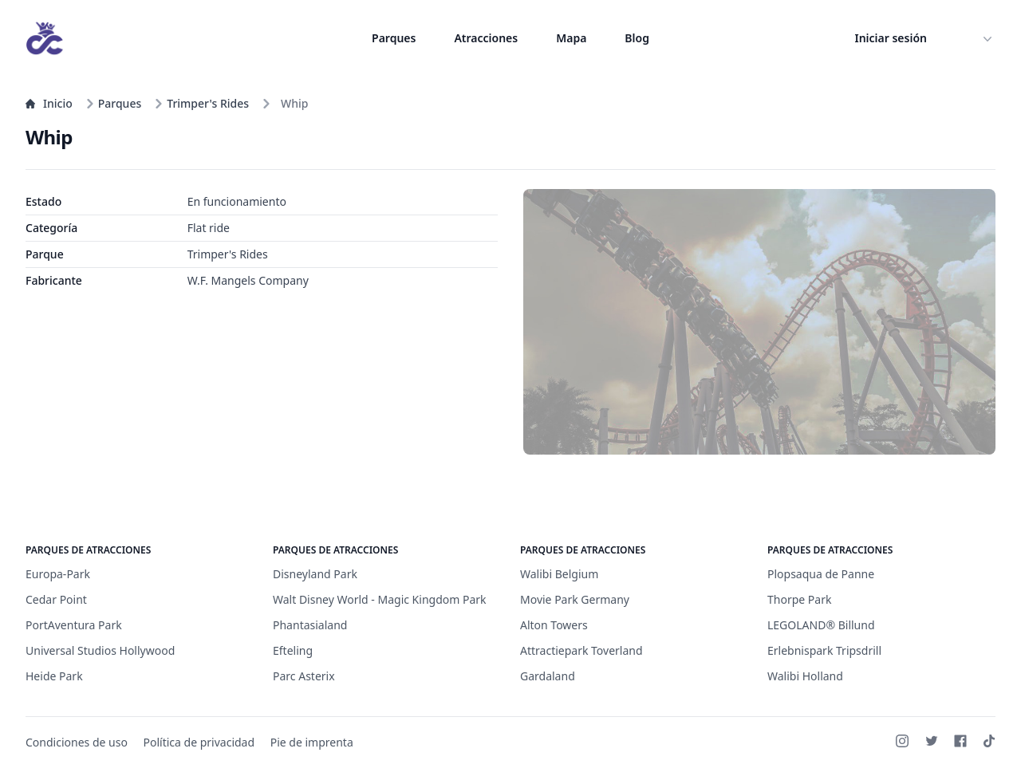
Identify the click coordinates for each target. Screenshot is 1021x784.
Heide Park (54, 676)
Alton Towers (554, 624)
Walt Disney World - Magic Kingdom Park (380, 599)
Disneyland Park (315, 573)
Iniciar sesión (891, 37)
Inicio (49, 103)
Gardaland (547, 676)
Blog (637, 37)
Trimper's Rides (201, 103)
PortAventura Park (74, 624)
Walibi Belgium (559, 573)
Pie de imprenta (311, 742)
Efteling (293, 650)
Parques (394, 37)
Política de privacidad (199, 742)
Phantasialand (310, 624)
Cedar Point (56, 599)
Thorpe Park (799, 599)
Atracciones (486, 37)
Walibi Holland (805, 676)
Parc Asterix (304, 676)
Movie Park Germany (574, 599)
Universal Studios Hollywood (100, 650)
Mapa (571, 37)
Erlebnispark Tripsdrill (824, 650)
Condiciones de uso (77, 742)
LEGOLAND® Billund (821, 624)
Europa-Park (58, 573)
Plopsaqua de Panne (820, 573)
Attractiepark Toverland (581, 650)
